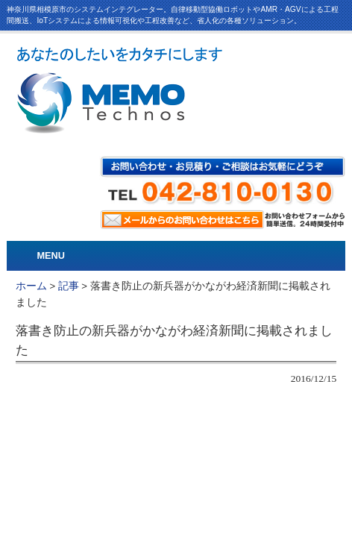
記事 (68, 286)
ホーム (31, 286)
